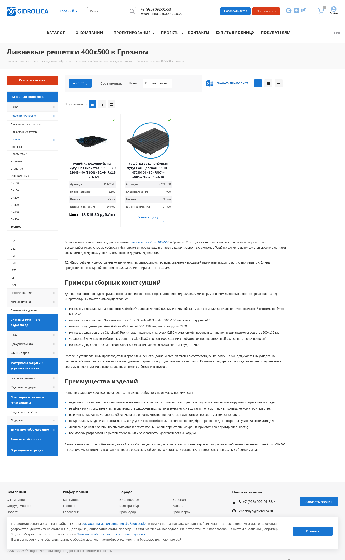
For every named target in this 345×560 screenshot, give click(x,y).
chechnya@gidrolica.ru (256, 511)
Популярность (157, 83)
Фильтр (80, 83)
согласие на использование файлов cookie (114, 523)
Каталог (56, 32)
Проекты (170, 32)
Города (126, 492)
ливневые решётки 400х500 (149, 242)
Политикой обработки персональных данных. (111, 534)
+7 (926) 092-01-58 (156, 9)
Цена (134, 83)
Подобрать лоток (235, 11)
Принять (312, 531)
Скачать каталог (32, 80)
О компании (89, 32)
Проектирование (132, 32)
